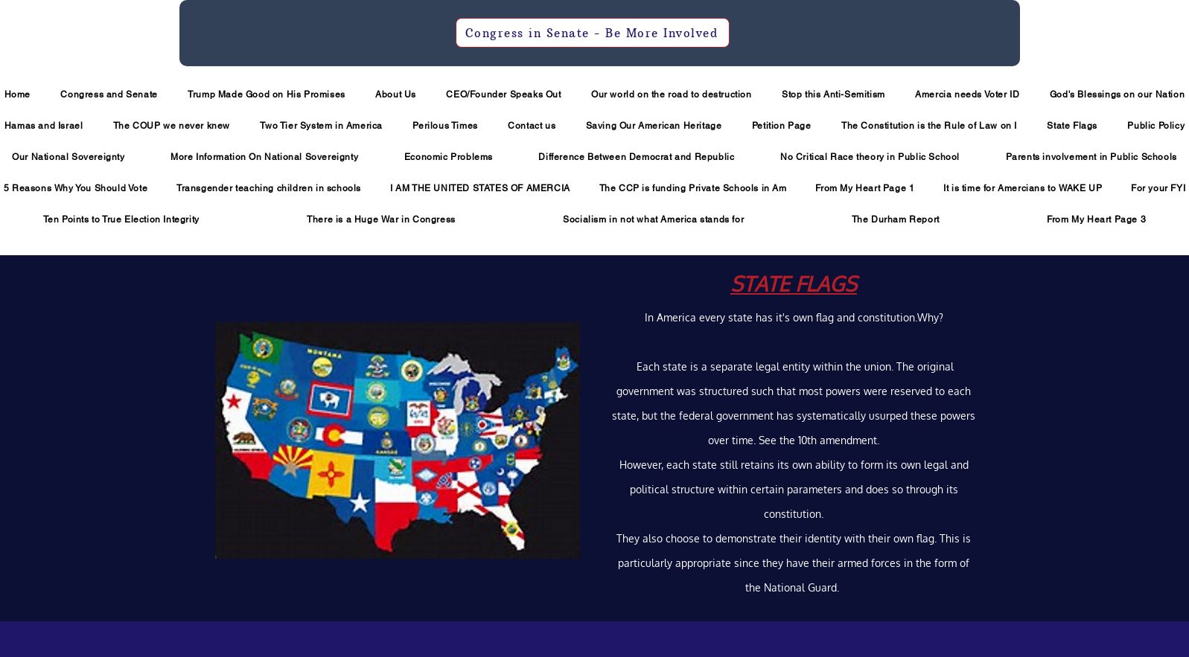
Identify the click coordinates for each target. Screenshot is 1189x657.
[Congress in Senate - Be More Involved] (593, 33)
